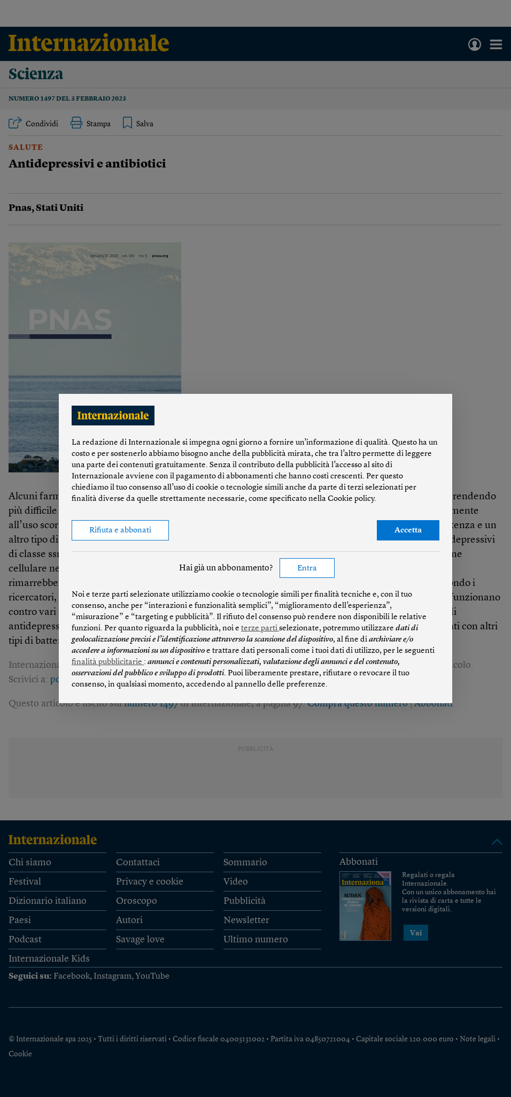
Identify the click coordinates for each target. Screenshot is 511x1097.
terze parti (260, 628)
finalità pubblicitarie (108, 662)
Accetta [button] (408, 531)
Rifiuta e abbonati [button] (120, 531)
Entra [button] (307, 569)
